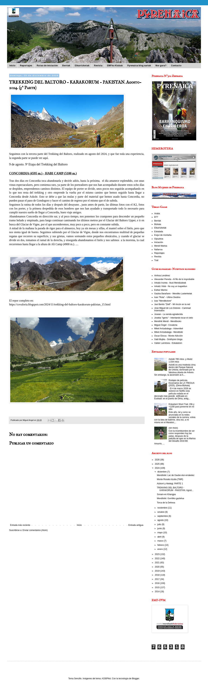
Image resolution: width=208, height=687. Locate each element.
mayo (160, 532)
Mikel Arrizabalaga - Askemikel (168, 328)
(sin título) (173, 428)
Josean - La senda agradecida (168, 314)
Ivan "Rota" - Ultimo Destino (167, 297)
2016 (157, 583)
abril (159, 537)
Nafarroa (158, 249)
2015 (157, 587)
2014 (157, 591)
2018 (157, 575)
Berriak (66, 65)
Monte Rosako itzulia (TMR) (170, 479)
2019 (157, 571)
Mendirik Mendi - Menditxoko (167, 321)
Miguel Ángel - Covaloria (165, 325)
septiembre (163, 516)
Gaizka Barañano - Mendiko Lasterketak (173, 293)
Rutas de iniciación (47, 65)
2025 (157, 464)
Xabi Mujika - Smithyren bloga (168, 339)
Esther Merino (160, 290)
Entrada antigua (135, 525)
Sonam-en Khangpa (166, 494)
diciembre (162, 471)
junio (160, 528)
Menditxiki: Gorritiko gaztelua (170, 498)
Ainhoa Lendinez (162, 275)
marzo (160, 541)
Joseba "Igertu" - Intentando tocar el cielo (173, 318)
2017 (157, 579)
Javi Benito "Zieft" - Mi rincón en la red (172, 304)
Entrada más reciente (20, 525)
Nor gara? (160, 65)
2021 (157, 562)
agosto (160, 520)
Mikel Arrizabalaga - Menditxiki (168, 332)
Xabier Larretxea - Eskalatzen (168, 343)
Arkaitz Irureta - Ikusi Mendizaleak (170, 283)
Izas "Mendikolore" (163, 301)
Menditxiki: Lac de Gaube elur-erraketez (175, 475)
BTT (156, 217)
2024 (157, 468)
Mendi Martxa (160, 246)
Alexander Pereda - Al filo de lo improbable (174, 279)
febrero (161, 545)
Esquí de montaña (162, 235)
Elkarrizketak (82, 65)
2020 (157, 567)
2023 (157, 554)
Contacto (176, 65)
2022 (157, 558)
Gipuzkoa (158, 239)
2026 (157, 459)
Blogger (135, 678)
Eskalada (158, 231)
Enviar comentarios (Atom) (35, 530)
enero (160, 549)
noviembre (162, 508)
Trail (156, 260)
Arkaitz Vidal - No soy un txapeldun (170, 286)
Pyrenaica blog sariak (139, 65)
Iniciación (158, 242)
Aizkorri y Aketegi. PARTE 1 (170, 483)
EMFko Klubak (115, 65)
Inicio (12, 65)
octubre (161, 512)
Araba (157, 213)
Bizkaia (157, 224)
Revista (98, 65)
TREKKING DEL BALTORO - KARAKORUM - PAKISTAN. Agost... (175, 488)
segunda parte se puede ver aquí (30, 157)
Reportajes (26, 65)
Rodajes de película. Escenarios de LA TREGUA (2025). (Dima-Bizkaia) (181, 383)
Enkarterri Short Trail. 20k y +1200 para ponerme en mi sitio (181, 407)
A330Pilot (106, 678)
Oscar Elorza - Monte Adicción (168, 336)
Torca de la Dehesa (166, 502)
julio (159, 524)
